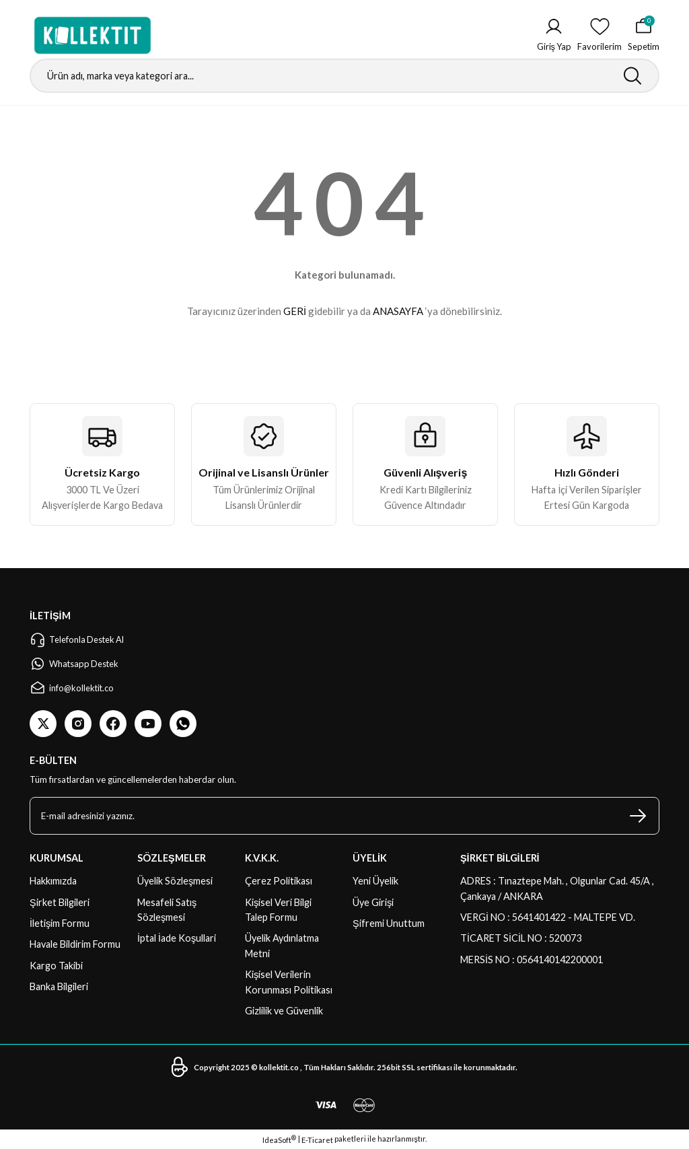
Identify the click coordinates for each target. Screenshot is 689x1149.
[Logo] (92, 35)
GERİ (294, 311)
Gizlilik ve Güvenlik (284, 1010)
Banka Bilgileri (59, 986)
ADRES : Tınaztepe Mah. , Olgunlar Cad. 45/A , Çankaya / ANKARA (557, 888)
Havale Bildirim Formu (75, 944)
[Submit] (637, 816)
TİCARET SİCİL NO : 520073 (520, 938)
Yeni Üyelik (375, 880)
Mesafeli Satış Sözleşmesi (166, 910)
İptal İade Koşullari (176, 938)
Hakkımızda (53, 880)
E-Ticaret (317, 1140)
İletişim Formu (59, 923)
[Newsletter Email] (344, 816)
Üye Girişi (373, 902)
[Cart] (642, 35)
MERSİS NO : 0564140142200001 (531, 959)
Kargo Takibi (56, 965)
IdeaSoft (279, 1139)
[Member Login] (552, 35)
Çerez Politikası (278, 880)
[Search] (344, 76)
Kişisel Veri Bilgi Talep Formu (278, 910)
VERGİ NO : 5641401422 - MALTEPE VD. (547, 917)
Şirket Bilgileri (59, 902)
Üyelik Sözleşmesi (175, 880)
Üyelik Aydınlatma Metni (282, 945)
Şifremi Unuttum (389, 923)
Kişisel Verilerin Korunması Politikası (288, 982)
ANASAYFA (398, 311)
